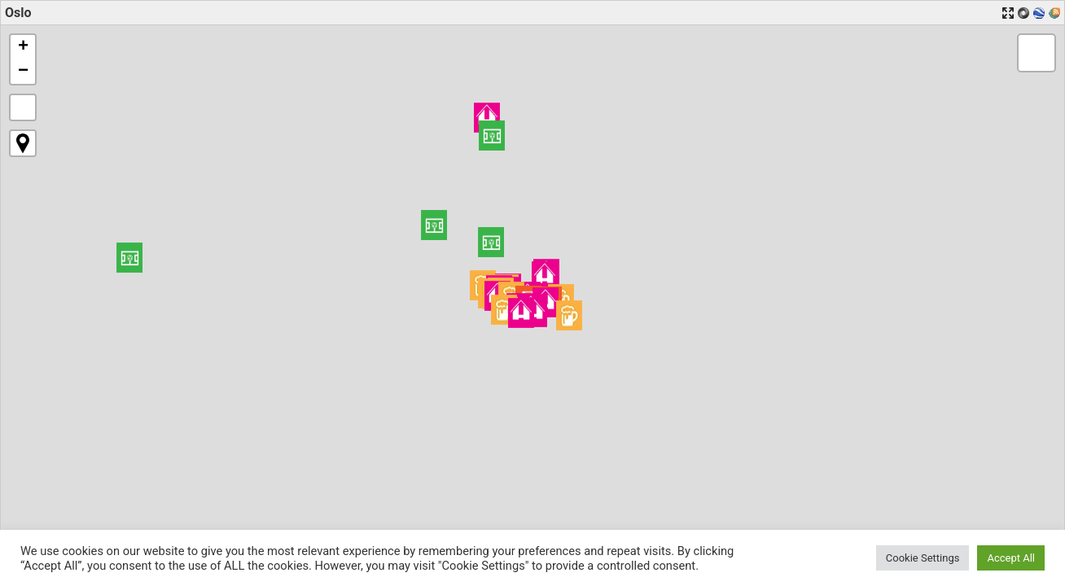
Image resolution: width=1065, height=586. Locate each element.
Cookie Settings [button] (923, 558)
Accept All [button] (1011, 558)
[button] (492, 135)
